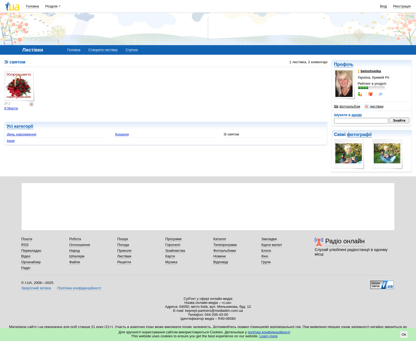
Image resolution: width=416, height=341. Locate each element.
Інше (11, 141)
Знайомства (175, 251)
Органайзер (31, 262)
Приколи (124, 251)
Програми (173, 239)
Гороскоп (172, 245)
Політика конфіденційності (79, 288)
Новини (219, 256)
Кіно (264, 256)
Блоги (266, 251)
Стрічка (132, 50)
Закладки (269, 239)
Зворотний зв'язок (36, 288)
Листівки (124, 256)
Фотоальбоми (224, 251)
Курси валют (271, 245)
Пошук (122, 239)
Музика (171, 262)
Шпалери (76, 256)
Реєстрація (402, 6)
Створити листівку (103, 50)
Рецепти (124, 262)
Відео (26, 256)
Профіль (343, 64)
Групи (266, 262)
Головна (32, 6)
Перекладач (31, 251)
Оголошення (79, 245)
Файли (74, 262)
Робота (75, 239)
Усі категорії (20, 126)
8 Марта (11, 108)
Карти (170, 256)
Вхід (383, 6)
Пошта (26, 239)
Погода (123, 245)
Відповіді (220, 262)
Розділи (51, 6)
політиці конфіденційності (269, 332)
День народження (21, 134)
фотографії (359, 134)
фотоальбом (347, 106)
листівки (373, 106)
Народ (74, 251)
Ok (404, 334)
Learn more (268, 336)
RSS (25, 245)
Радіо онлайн (345, 241)
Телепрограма (225, 245)
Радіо (25, 268)
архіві (357, 115)
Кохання (122, 134)
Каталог (219, 239)
